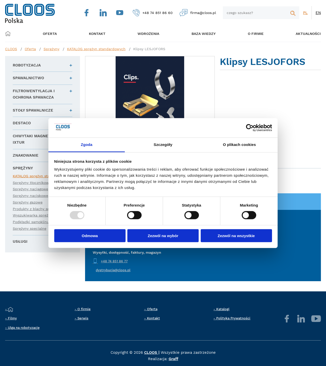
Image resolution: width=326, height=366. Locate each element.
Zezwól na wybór (163, 235)
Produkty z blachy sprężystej (38, 209)
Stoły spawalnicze (33, 110)
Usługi (20, 241)
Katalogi (222, 309)
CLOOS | (151, 352)
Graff (173, 359)
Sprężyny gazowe (28, 202)
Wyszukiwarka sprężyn (32, 215)
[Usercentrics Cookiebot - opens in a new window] (249, 128)
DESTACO (22, 123)
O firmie (249, 33)
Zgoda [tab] (86, 144)
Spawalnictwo (28, 78)
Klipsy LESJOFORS (149, 49)
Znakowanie (25, 155)
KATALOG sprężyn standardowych (96, 49)
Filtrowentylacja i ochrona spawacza (34, 94)
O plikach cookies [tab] (239, 144)
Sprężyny (51, 49)
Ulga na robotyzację (24, 328)
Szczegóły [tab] (163, 144)
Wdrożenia (145, 33)
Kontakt (153, 318)
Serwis (82, 318)
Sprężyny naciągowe (30, 189)
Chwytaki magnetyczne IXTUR (38, 139)
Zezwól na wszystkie (236, 235)
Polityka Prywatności (233, 318)
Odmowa (90, 235)
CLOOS (11, 49)
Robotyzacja (27, 65)
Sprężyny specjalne (29, 228)
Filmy (12, 318)
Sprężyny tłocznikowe (32, 183)
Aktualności (300, 33)
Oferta (52, 33)
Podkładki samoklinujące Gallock (41, 222)
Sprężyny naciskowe (30, 196)
